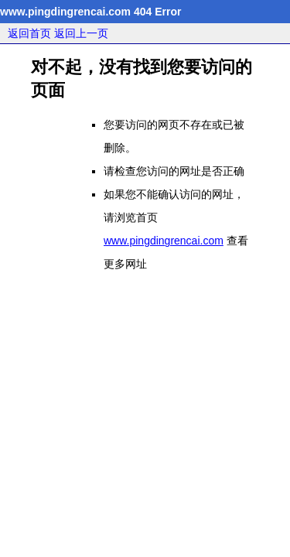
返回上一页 (81, 33)
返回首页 (29, 33)
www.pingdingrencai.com (163, 240)
